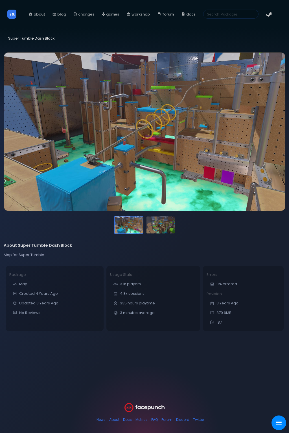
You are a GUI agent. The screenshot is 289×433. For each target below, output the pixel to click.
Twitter (198, 419)
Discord (182, 419)
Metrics (141, 419)
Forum (166, 419)
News (101, 419)
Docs (127, 419)
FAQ (154, 419)
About (114, 419)
